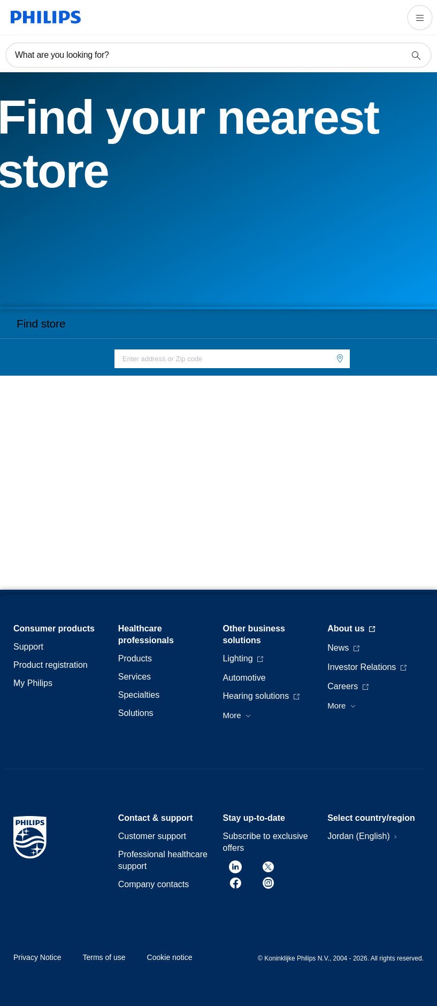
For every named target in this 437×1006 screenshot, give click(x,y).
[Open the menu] (420, 18)
